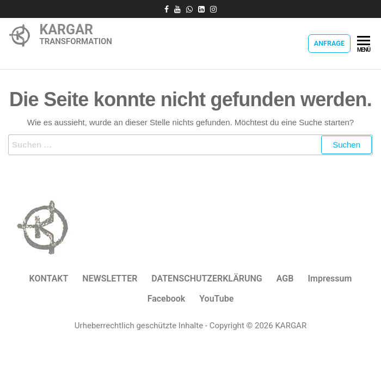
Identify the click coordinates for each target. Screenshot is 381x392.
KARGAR (66, 30)
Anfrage (329, 43)
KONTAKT (49, 278)
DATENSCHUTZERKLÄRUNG (206, 278)
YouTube (216, 298)
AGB (285, 278)
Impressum (330, 278)
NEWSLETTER (109, 278)
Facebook (167, 298)
